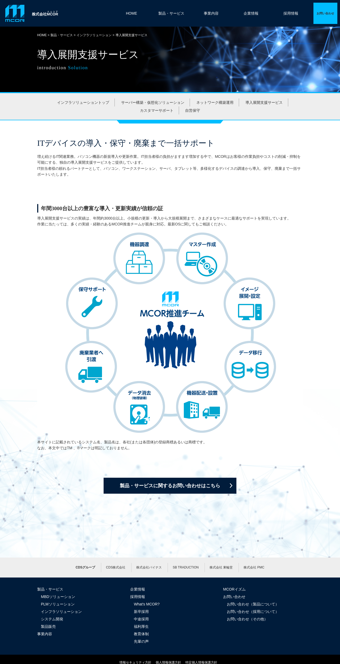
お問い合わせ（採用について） (253, 611)
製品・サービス (171, 13)
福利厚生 (141, 626)
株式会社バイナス (149, 567)
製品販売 (48, 626)
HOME (131, 13)
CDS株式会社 (115, 567)
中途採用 (141, 619)
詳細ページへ (325, 13)
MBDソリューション (58, 597)
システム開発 (52, 619)
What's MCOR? (147, 604)
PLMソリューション (58, 604)
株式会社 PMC (254, 567)
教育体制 (141, 634)
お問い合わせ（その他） (247, 619)
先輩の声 (141, 641)
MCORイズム (234, 589)
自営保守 (192, 110)
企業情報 (251, 13)
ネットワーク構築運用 (214, 102)
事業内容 (211, 13)
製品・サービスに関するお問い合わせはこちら (170, 485)
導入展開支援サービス (264, 102)
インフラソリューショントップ (83, 102)
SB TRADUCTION (186, 567)
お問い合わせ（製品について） (253, 604)
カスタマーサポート (156, 110)
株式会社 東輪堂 (221, 567)
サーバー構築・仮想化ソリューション (152, 102)
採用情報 (290, 13)
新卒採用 (141, 611)
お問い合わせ (234, 597)
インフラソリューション (94, 35)
